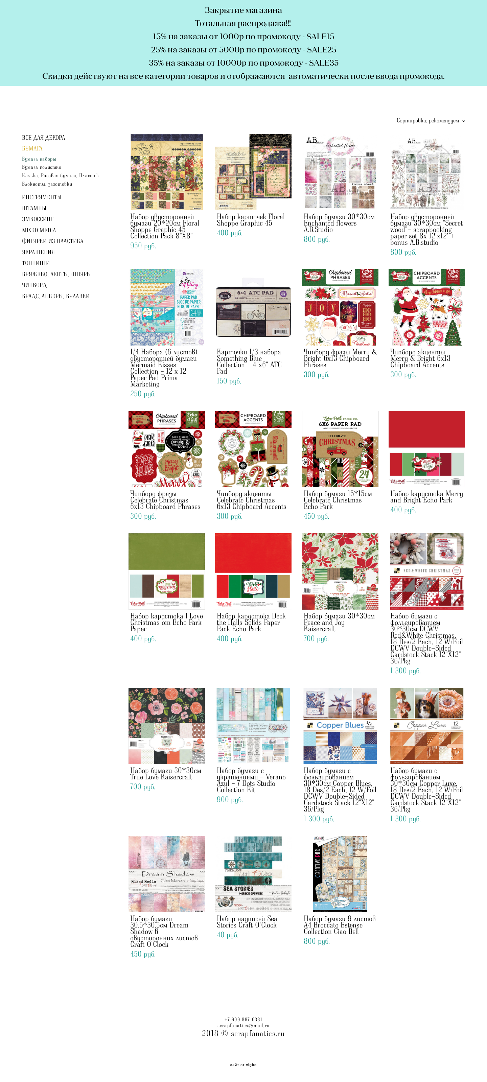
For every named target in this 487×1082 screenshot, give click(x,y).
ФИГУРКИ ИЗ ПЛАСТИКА (53, 241)
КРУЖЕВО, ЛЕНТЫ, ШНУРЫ (56, 274)
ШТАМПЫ (34, 209)
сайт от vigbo (243, 1065)
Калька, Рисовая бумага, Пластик (60, 175)
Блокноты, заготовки (47, 184)
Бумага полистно (42, 167)
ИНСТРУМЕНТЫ (42, 197)
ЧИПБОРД (34, 285)
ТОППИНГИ (36, 263)
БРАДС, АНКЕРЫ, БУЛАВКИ (56, 296)
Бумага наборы (39, 159)
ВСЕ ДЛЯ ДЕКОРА (43, 138)
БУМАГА (32, 149)
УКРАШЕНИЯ (38, 253)
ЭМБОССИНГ (37, 219)
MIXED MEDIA (39, 231)
